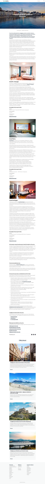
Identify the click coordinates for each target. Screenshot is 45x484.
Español (10, 468)
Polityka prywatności (12, 466)
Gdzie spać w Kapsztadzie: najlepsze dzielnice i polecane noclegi (20, 392)
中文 (10, 478)
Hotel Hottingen (22, 201)
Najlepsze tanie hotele (25, 30)
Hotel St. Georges (30, 84)
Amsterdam (29, 468)
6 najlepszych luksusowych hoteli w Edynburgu (20, 421)
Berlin (28, 465)
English (10, 467)
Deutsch (10, 469)
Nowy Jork (28, 469)
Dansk (10, 475)
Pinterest (19, 469)
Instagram (19, 465)
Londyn (28, 466)
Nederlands (11, 472)
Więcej (11, 369)
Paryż (28, 471)
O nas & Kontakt (12, 465)
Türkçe (10, 473)
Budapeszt (29, 470)
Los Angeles (29, 472)
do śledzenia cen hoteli (26, 281)
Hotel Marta (11, 140)
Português (11, 476)
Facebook (20, 466)
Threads (19, 468)
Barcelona (28, 467)
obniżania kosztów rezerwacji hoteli (16, 307)
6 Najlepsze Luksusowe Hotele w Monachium (20, 362)
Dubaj (28, 474)
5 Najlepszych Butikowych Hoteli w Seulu (19, 450)
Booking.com (22, 264)
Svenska (10, 474)
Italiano (10, 471)
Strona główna (19, 30)
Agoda (17, 264)
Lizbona (28, 473)
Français (10, 470)
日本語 (10, 477)
